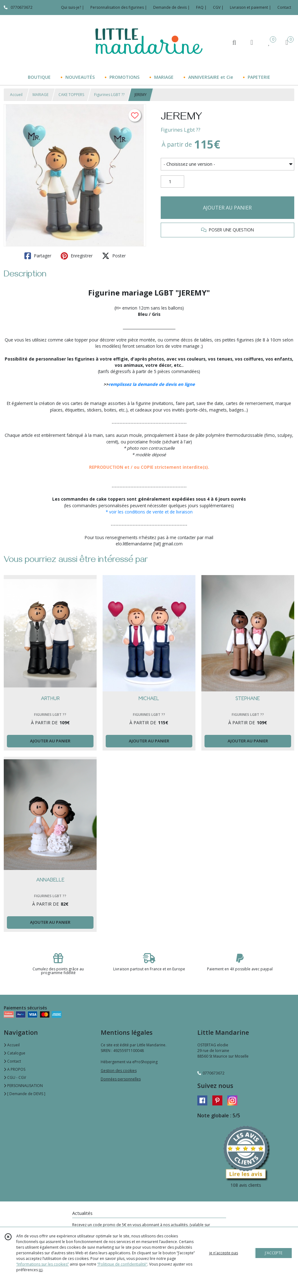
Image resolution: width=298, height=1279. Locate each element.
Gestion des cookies (119, 1070)
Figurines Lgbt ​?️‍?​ (180, 129)
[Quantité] (172, 181)
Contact (284, 7)
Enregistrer (77, 256)
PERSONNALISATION (23, 1085)
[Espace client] (251, 42)
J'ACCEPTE (273, 1253)
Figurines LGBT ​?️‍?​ (109, 94)
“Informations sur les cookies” (42, 1264)
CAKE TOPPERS (71, 94)
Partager (37, 256)
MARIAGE (40, 94)
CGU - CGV (15, 1077)
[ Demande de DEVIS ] (24, 1093)
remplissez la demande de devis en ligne (152, 384)
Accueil (16, 94)
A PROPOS (14, 1069)
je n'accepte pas (223, 1253)
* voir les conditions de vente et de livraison (149, 512)
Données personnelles (121, 1079)
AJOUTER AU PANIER (227, 207)
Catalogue (14, 1053)
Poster (114, 256)
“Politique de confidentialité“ (122, 1264)
